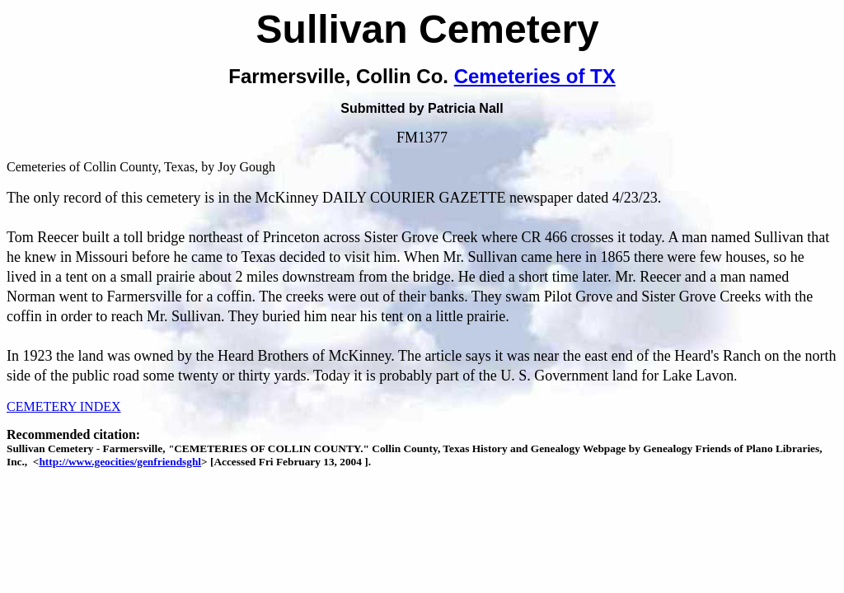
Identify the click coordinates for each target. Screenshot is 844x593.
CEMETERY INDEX (64, 406)
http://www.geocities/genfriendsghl (120, 461)
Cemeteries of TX (535, 76)
